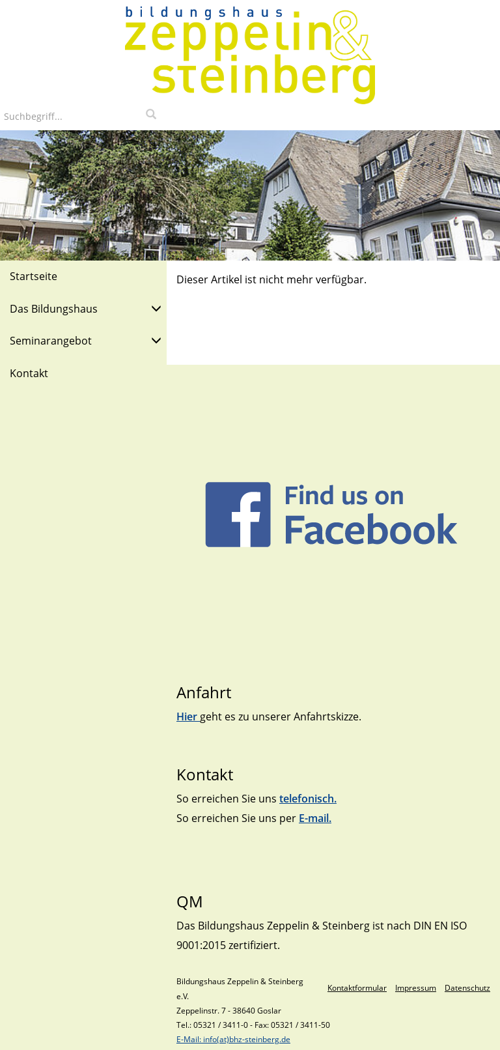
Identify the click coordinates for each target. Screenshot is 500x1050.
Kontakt (29, 373)
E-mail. (315, 818)
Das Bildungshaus (85, 308)
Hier (188, 716)
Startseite (33, 276)
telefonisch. (308, 798)
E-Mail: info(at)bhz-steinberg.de (233, 1039)
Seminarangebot (85, 340)
